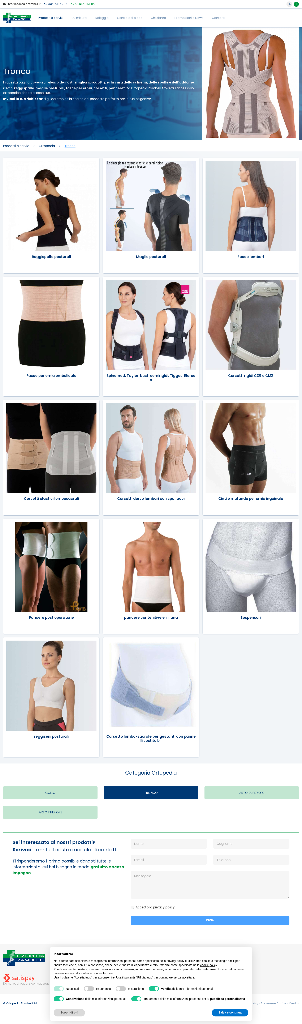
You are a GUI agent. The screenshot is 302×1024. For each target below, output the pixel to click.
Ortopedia (47, 146)
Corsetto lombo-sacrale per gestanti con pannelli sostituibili (151, 738)
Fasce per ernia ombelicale (51, 375)
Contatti (218, 18)
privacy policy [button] (175, 961)
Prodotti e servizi (50, 18)
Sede (56, 4)
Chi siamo (158, 18)
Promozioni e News (188, 18)
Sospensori (251, 617)
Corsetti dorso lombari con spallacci (151, 498)
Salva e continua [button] (230, 1012)
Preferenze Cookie (274, 1004)
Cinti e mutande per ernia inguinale (250, 498)
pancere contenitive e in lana (151, 617)
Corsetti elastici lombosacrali (51, 498)
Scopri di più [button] (69, 1012)
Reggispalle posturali (51, 256)
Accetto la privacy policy (155, 908)
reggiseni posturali (51, 736)
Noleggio (102, 18)
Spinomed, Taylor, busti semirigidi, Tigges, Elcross (150, 377)
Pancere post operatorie (51, 617)
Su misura (79, 18)
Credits (294, 1004)
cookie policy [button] (208, 965)
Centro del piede (129, 18)
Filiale (84, 4)
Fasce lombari (250, 256)
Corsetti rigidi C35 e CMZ (250, 375)
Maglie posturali (151, 256)
